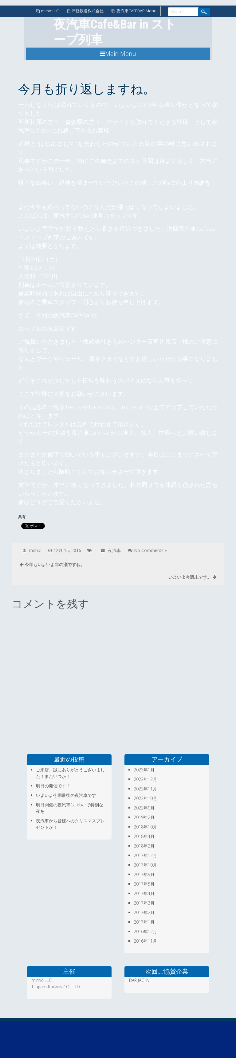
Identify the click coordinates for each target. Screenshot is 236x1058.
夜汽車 (114, 550)
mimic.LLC (50, 11)
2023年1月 (144, 770)
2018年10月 (145, 827)
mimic (35, 550)
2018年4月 (144, 836)
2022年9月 (144, 808)
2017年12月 (145, 855)
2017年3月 (144, 903)
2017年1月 (144, 922)
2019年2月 (144, 817)
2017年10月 (145, 865)
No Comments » (150, 550)
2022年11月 (145, 789)
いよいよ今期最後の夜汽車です (66, 795)
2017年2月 (144, 912)
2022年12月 (145, 779)
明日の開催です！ (53, 786)
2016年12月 (145, 931)
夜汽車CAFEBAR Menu (136, 11)
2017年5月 (144, 884)
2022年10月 (145, 798)
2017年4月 (144, 893)
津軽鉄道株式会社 (88, 11)
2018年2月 (144, 846)
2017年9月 (144, 874)
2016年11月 (145, 941)
